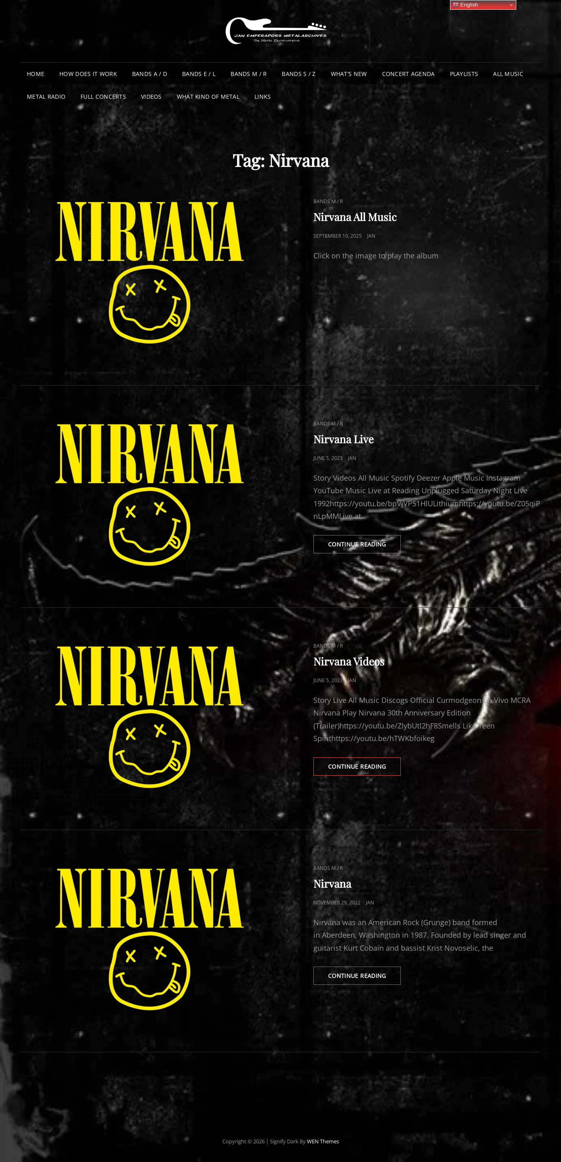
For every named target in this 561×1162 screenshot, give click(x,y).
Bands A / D (149, 74)
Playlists (464, 74)
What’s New (349, 74)
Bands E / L (198, 74)
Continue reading (364, 546)
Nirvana (332, 883)
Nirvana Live (343, 439)
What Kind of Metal (208, 96)
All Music (508, 74)
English (465, 5)
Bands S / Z (298, 74)
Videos (151, 96)
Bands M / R (248, 74)
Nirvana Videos (349, 661)
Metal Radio (46, 96)
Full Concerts (103, 96)
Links (262, 96)
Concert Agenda (408, 74)
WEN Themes (323, 1141)
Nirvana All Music (355, 217)
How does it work (88, 74)
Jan (371, 235)
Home (35, 74)
